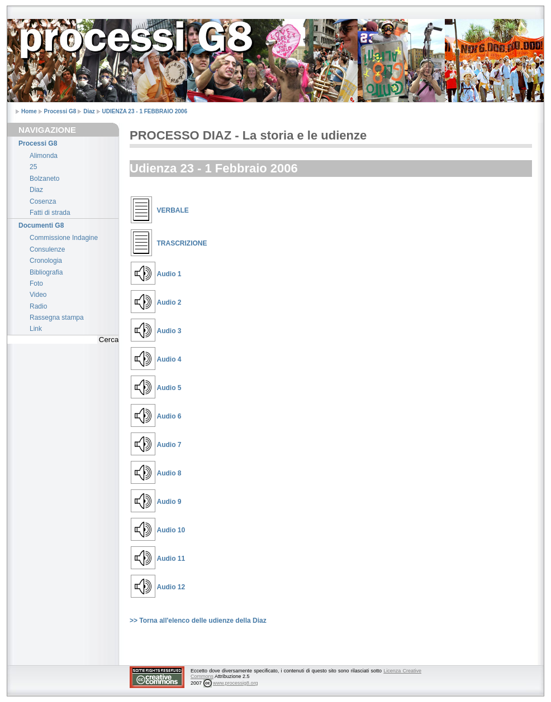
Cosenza (43, 201)
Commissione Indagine (64, 238)
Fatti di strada (50, 213)
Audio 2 (169, 302)
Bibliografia (46, 272)
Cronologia (46, 261)
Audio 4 (169, 359)
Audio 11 (171, 558)
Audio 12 (171, 587)
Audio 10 (171, 530)
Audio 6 (169, 416)
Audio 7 (169, 445)
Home (29, 111)
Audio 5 (169, 388)
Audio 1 (169, 274)
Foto (36, 283)
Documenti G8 (41, 225)
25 (33, 167)
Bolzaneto (44, 178)
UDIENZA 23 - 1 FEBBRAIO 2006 (144, 111)
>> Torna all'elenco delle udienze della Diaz (198, 620)
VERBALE (173, 210)
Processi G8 (60, 111)
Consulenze (47, 249)
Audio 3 (169, 331)
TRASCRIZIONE (182, 243)
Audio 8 (169, 473)
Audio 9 (169, 502)
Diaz (89, 111)
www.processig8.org (235, 683)
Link (36, 329)
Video (38, 295)
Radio (38, 306)
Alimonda (44, 156)
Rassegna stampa (57, 317)
